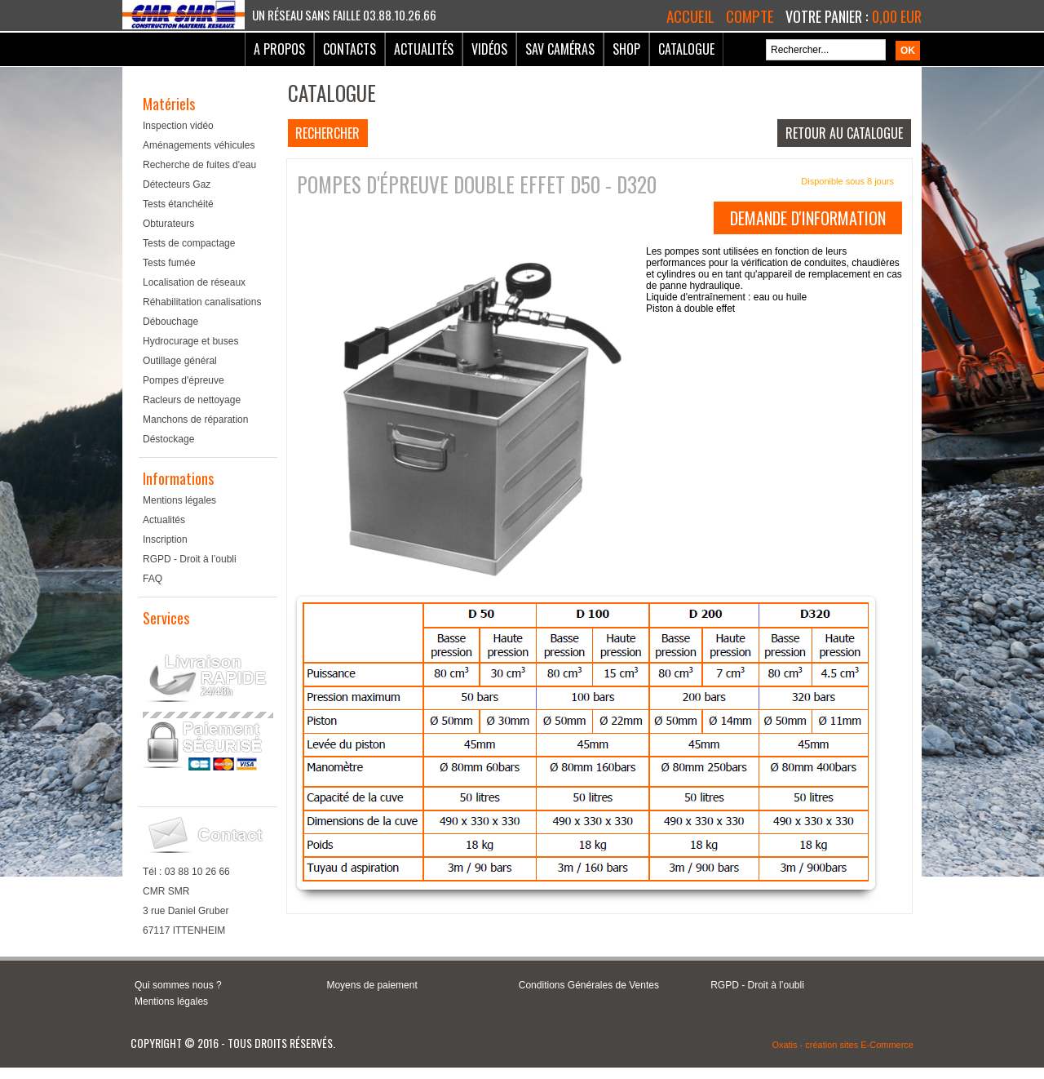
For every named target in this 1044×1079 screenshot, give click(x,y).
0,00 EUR (897, 16)
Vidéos (489, 49)
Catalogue (686, 49)
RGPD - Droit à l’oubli (190, 559)
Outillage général (180, 360)
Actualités (423, 49)
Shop (626, 49)
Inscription (165, 539)
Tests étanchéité (178, 204)
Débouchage (170, 321)
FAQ (152, 578)
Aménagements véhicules (198, 145)
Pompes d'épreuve (183, 380)
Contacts (349, 49)
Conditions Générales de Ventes (589, 985)
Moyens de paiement (371, 985)
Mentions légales (179, 500)
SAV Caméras (560, 49)
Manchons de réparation (195, 419)
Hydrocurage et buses (190, 341)
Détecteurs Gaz (176, 184)
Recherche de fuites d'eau (199, 165)
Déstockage (168, 439)
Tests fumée (169, 263)
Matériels (169, 103)
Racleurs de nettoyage (192, 400)
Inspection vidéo (178, 125)
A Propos (279, 49)
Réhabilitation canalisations (202, 302)
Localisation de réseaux (194, 282)
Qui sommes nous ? (178, 985)
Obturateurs (168, 223)
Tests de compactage (189, 243)
